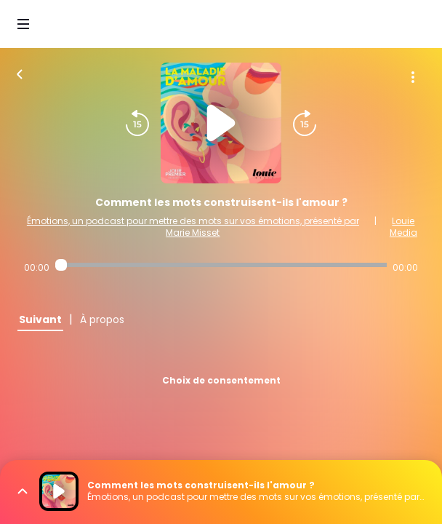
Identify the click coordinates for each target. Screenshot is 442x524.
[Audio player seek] (221, 264)
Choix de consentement (221, 380)
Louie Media (403, 227)
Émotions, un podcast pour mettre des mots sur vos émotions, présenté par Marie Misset (193, 227)
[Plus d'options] (412, 77)
